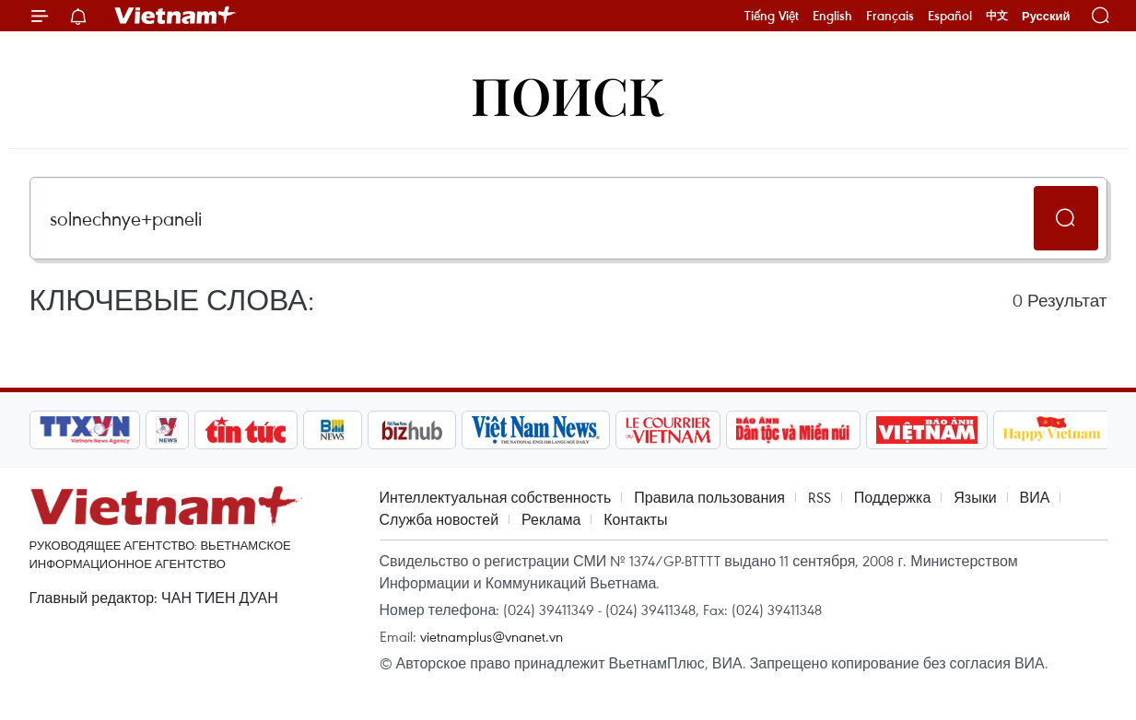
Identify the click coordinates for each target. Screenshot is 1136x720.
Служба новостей (439, 519)
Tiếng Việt (771, 15)
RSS (819, 497)
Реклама (550, 519)
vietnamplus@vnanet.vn (491, 636)
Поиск (568, 94)
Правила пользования (709, 497)
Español (950, 15)
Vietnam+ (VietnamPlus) (176, 15)
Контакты (635, 519)
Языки (975, 497)
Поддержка (892, 497)
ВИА (1035, 497)
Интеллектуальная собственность (496, 497)
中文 (997, 15)
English (832, 15)
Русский (1046, 16)
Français (890, 15)
